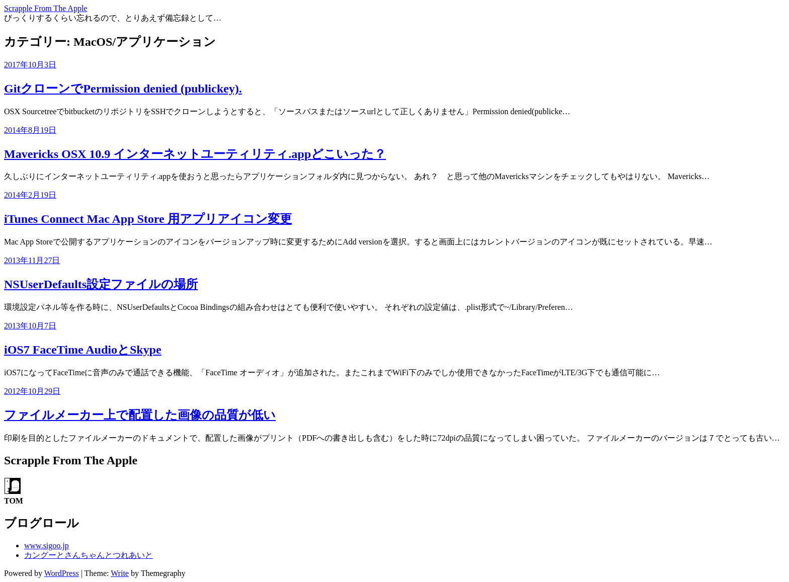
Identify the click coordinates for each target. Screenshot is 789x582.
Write (120, 573)
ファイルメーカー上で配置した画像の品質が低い (140, 415)
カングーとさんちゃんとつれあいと (88, 555)
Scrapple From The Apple (45, 8)
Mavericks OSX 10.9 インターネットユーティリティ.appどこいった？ (195, 153)
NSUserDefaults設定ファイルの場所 (101, 284)
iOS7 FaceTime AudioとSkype (83, 349)
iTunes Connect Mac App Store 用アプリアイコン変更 (148, 218)
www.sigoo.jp (46, 545)
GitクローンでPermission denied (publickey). (123, 88)
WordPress (61, 573)
